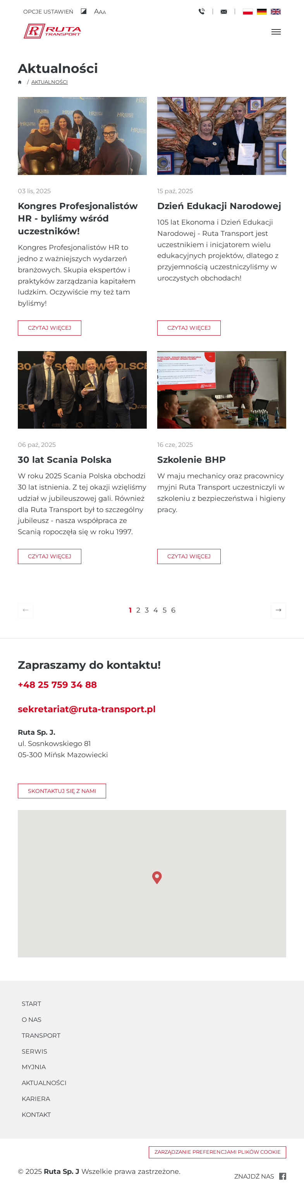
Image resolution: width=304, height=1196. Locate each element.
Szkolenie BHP (191, 459)
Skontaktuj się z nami (62, 791)
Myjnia (34, 1067)
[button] (100, 11)
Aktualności (44, 1083)
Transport (41, 1035)
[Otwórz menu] (276, 32)
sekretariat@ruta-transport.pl (87, 709)
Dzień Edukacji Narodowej (219, 205)
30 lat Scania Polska (65, 459)
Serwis (34, 1051)
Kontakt (36, 1114)
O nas (31, 1019)
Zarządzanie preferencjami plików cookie (218, 1152)
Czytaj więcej (49, 327)
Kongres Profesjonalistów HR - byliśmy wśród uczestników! (78, 218)
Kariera (36, 1099)
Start (31, 1003)
